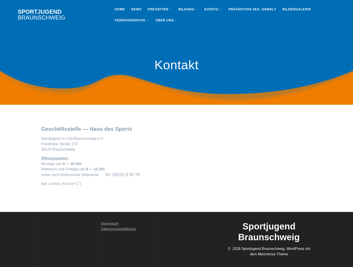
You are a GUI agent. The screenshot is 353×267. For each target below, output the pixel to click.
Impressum (110, 223)
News (136, 9)
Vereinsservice (130, 20)
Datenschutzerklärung (118, 229)
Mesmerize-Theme (273, 254)
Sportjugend (41, 14)
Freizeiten (158, 9)
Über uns (165, 20)
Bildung (186, 9)
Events (211, 9)
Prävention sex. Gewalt (252, 9)
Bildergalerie (297, 9)
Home (120, 9)
